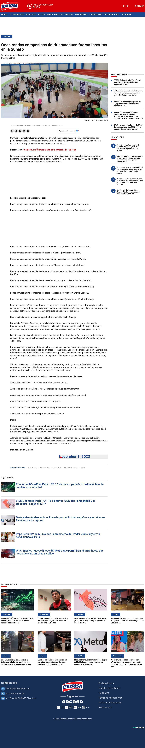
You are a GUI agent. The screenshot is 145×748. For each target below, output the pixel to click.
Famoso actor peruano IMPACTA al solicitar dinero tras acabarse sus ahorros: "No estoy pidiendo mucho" (130, 170)
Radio (116, 14)
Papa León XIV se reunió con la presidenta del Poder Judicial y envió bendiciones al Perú (58, 535)
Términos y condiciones (110, 697)
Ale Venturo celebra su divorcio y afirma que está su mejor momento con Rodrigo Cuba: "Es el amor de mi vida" (126, 663)
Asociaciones (44, 467)
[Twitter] (67, 701)
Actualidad (31, 14)
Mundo (50, 14)
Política (41, 14)
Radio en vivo (105, 707)
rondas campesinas (70, 467)
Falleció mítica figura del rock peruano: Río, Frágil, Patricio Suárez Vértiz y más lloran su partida (128, 147)
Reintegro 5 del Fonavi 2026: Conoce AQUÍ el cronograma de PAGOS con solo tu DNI (128, 192)
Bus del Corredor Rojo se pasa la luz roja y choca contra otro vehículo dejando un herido (127, 104)
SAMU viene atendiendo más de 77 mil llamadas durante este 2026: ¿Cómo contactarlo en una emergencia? (128, 127)
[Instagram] (74, 701)
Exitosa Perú (96, 14)
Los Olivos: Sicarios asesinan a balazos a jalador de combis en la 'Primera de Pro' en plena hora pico (16, 662)
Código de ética (106, 683)
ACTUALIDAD (32, 467)
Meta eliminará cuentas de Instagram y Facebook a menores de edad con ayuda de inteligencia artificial (128, 93)
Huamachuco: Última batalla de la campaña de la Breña (49, 150)
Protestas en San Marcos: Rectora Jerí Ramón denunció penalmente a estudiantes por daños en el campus (130, 181)
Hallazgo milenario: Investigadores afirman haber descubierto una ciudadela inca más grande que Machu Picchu (130, 159)
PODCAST (139, 6)
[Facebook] (63, 701)
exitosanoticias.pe (15, 693)
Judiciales (68, 14)
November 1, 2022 (74, 456)
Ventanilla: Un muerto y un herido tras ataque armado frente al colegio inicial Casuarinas (127, 620)
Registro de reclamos (109, 688)
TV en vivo (104, 693)
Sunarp (83, 467)
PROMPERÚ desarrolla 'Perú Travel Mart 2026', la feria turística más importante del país (127, 82)
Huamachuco (56, 467)
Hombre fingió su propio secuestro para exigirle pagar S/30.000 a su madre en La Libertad (53, 620)
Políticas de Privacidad (110, 702)
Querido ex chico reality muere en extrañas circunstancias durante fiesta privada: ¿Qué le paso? (52, 662)
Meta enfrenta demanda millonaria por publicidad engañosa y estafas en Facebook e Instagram (60, 519)
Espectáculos (81, 14)
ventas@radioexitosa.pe (18, 688)
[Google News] (77, 701)
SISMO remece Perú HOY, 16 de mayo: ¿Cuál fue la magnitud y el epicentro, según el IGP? (55, 502)
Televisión (108, 14)
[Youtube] (70, 701)
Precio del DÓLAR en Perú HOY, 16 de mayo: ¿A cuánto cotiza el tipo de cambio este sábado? (60, 486)
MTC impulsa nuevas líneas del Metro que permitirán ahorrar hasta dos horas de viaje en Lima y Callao (60, 552)
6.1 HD (125, 6)
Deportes (58, 14)
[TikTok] (81, 701)
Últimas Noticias (17, 14)
